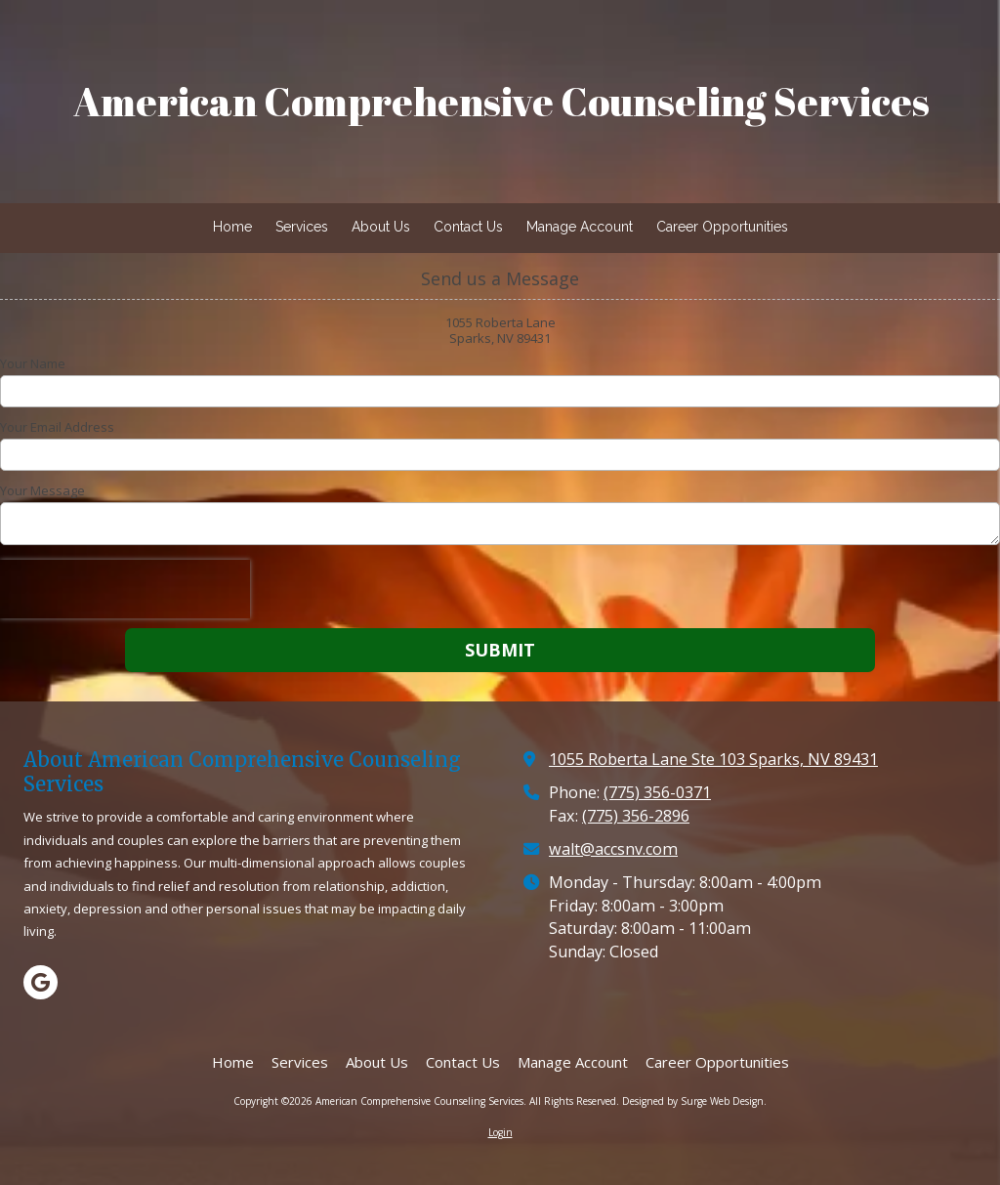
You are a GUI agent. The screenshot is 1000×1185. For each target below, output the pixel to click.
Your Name (32, 363)
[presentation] (125, 589)
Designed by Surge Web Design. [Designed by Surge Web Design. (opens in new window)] (694, 1101)
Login (500, 1132)
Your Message (42, 490)
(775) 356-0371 (657, 792)
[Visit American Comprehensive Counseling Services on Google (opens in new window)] (40, 982)
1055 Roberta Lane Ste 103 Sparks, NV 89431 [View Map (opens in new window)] (713, 759)
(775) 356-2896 (635, 815)
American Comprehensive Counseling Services (501, 101)
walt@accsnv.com (613, 849)
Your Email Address (57, 427)
